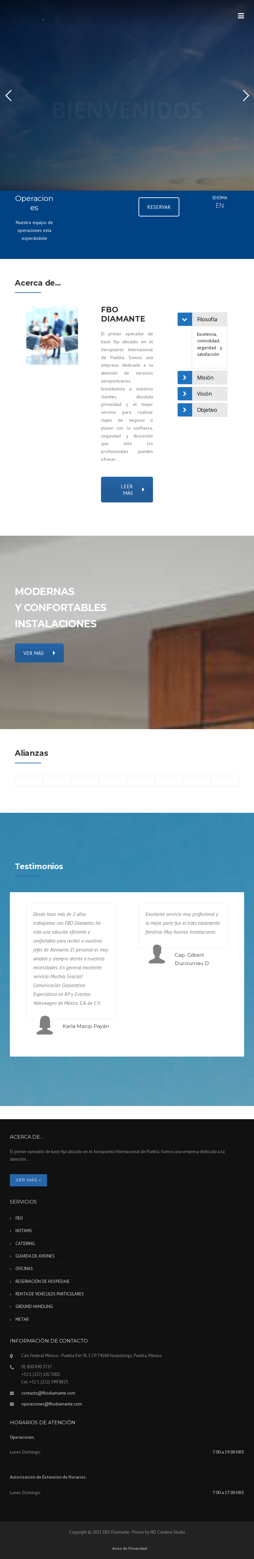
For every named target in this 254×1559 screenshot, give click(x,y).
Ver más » (28, 1179)
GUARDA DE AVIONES (35, 1256)
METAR (22, 1319)
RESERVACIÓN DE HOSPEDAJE (42, 1281)
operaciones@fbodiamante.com (51, 1404)
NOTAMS (23, 1230)
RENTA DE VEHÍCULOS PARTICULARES (49, 1294)
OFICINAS (24, 1268)
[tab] (209, 319)
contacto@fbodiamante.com (48, 1393)
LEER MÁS (132, 489)
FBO (19, 1218)
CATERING (25, 1243)
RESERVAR (159, 207)
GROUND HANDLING (34, 1306)
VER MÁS (39, 653)
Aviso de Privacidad (129, 1548)
